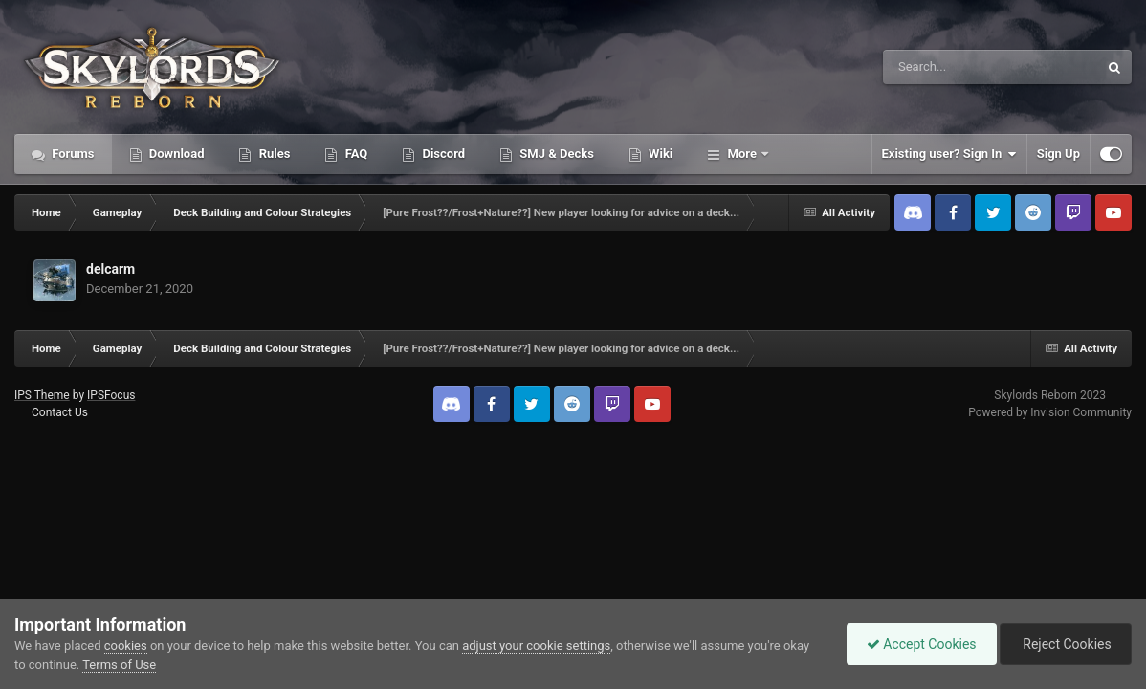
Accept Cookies (922, 644)
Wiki (659, 153)
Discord (442, 153)
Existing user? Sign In (949, 154)
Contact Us (60, 412)
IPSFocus (111, 395)
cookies (125, 645)
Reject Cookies (1066, 644)
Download (175, 153)
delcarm (110, 269)
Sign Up (1058, 153)
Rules (272, 153)
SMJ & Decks (555, 153)
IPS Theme (42, 395)
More (742, 153)
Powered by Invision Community (1050, 412)
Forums (72, 153)
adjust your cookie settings (536, 645)
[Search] (942, 67)
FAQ (354, 153)
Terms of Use (119, 664)
